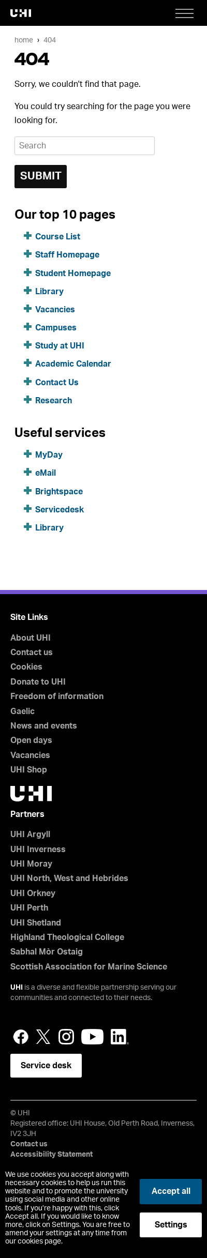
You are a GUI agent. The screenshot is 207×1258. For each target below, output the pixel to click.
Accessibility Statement (51, 1154)
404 (49, 40)
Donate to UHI (38, 682)
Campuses (56, 328)
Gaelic (22, 711)
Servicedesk (59, 510)
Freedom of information (56, 696)
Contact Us (57, 382)
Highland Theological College (67, 937)
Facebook (20, 1036)
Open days (31, 740)
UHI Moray (31, 864)
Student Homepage (73, 273)
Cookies (26, 667)
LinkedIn (120, 1036)
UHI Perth (29, 908)
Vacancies (55, 310)
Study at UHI (59, 346)
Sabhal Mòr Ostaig (46, 952)
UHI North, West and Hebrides (69, 878)
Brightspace (59, 492)
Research (53, 401)
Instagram (66, 1036)
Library (49, 291)
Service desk (46, 1066)
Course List (57, 237)
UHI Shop (28, 770)
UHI (16, 987)
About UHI (30, 638)
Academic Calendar (73, 364)
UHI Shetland (35, 923)
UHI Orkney (32, 893)
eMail (45, 473)
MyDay (49, 455)
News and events (43, 726)
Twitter (43, 1036)
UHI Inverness (38, 849)
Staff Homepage (67, 255)
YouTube (92, 1036)
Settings (171, 1225)
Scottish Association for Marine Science (88, 967)
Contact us (31, 652)
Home (23, 40)
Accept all (171, 1191)
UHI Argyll (30, 834)
